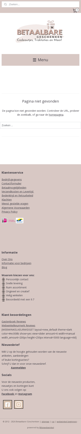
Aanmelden (18, 367)
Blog (4, 267)
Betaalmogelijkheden (14, 187)
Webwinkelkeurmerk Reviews (18, 325)
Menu (40, 59)
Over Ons (7, 259)
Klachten (7, 199)
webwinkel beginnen (67, 421)
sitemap (45, 421)
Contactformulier (11, 183)
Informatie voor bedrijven (16, 263)
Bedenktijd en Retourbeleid (17, 195)
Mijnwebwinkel (46, 427)
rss (53, 421)
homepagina (56, 114)
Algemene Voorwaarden (16, 207)
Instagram (25, 394)
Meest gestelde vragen (15, 203)
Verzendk (7, 191)
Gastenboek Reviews (14, 321)
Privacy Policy (9, 211)
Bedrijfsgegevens (12, 179)
